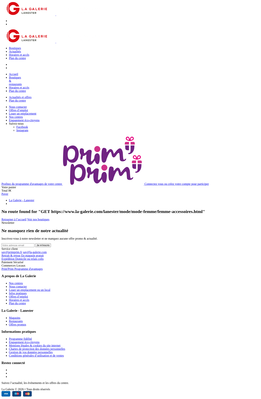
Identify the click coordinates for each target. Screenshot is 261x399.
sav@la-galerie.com (35, 252)
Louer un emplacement (22, 113)
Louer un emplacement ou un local (29, 289)
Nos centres (16, 116)
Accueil (13, 74)
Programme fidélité (20, 338)
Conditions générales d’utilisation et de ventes (36, 355)
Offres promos (17, 324)
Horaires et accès (19, 54)
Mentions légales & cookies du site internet (34, 345)
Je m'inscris (43, 245)
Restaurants (16, 321)
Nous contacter (18, 106)
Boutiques (15, 48)
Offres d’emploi (18, 110)
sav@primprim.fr (11, 252)
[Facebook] (22, 127)
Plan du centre (17, 58)
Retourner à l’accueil (13, 219)
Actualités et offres (20, 97)
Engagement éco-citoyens (24, 120)
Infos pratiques (18, 293)
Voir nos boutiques (38, 219)
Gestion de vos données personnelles (31, 352)
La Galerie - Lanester (21, 200)
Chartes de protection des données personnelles (37, 348)
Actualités (15, 51)
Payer (4, 194)
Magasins (14, 317)
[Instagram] (22, 130)
